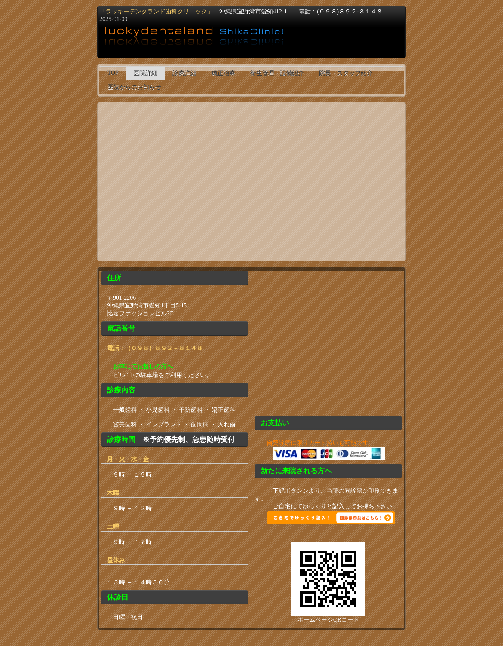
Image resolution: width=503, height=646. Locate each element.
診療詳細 (184, 73)
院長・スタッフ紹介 (346, 73)
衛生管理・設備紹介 (277, 73)
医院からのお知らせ (134, 87)
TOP (113, 73)
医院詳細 (145, 73)
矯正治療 (223, 73)
